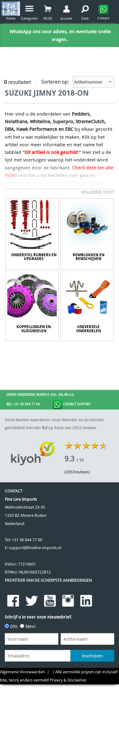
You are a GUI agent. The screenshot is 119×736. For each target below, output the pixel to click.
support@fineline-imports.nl (35, 547)
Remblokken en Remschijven (88, 257)
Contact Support (71, 404)
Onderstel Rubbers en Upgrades (33, 257)
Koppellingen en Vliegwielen (34, 329)
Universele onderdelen (88, 329)
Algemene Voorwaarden (22, 672)
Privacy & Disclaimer (68, 680)
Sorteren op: (77, 82)
